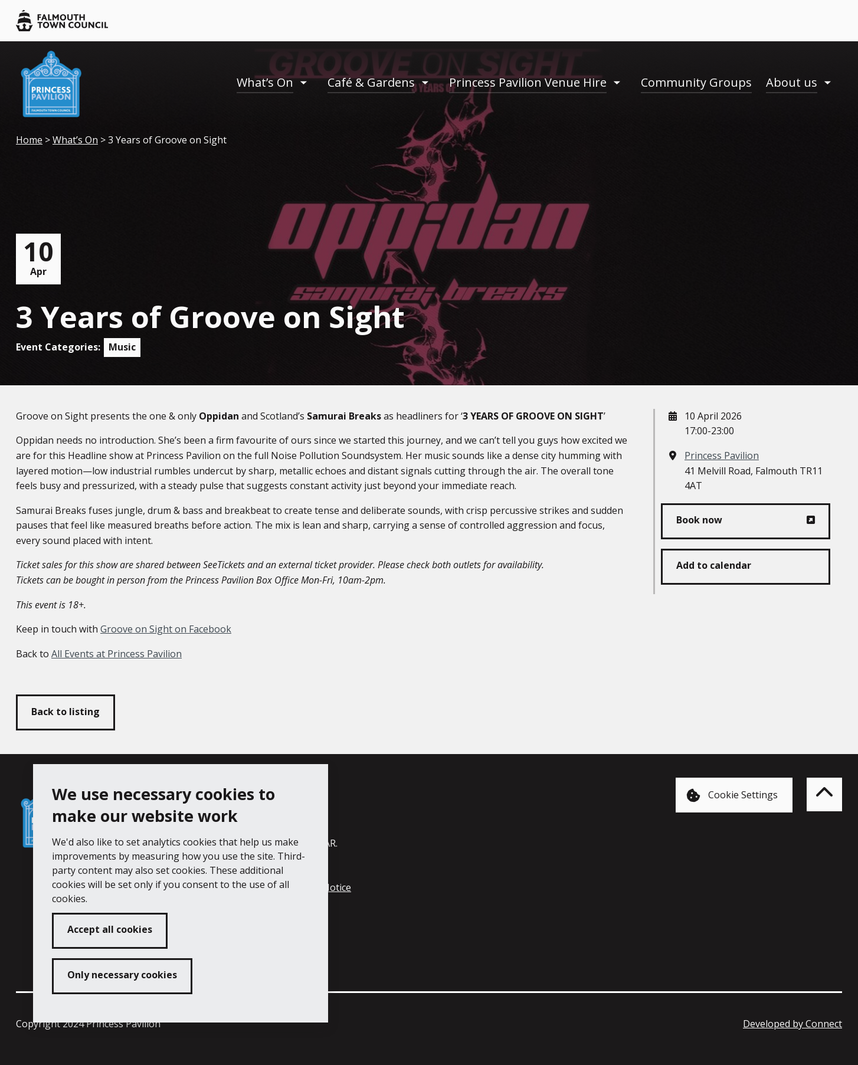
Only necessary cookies (122, 974)
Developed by (792, 1023)
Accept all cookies (109, 929)
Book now (699, 519)
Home (29, 139)
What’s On (265, 82)
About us (791, 82)
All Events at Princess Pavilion (116, 653)
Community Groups (696, 82)
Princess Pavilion (722, 455)
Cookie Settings (732, 795)
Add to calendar (713, 565)
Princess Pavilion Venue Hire (528, 82)
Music (122, 346)
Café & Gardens (371, 82)
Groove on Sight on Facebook (165, 628)
